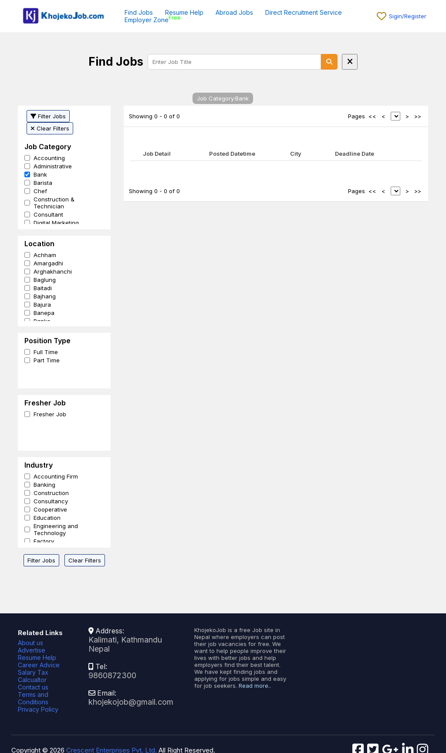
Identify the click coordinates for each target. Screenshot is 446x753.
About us (30, 642)
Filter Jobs (48, 116)
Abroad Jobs (234, 12)
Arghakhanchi (53, 271)
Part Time (47, 360)
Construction (51, 492)
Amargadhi (48, 263)
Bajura (42, 304)
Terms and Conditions (33, 698)
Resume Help (184, 12)
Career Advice (39, 665)
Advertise (31, 650)
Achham (45, 254)
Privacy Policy (38, 709)
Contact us (33, 687)
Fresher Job (50, 414)
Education (47, 517)
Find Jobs (139, 12)
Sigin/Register (407, 16)
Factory (44, 541)
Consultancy (51, 501)
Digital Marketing (56, 222)
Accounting (49, 157)
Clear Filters (49, 128)
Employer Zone (147, 19)
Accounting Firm (56, 476)
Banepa (44, 312)
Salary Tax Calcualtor (33, 676)
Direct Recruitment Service (303, 12)
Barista (43, 182)
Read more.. (255, 685)
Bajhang (45, 296)
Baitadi (43, 287)
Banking (44, 484)
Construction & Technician (54, 203)
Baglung (45, 279)
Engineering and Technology (56, 529)
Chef (40, 190)
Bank (40, 174)
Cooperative (50, 509)
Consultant (48, 214)
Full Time (46, 351)
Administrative (53, 166)
